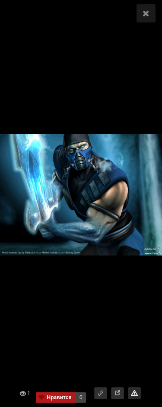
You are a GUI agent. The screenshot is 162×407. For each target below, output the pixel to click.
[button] (100, 393)
